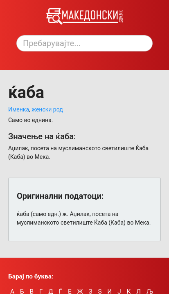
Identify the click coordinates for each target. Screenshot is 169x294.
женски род (47, 109)
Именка (18, 109)
